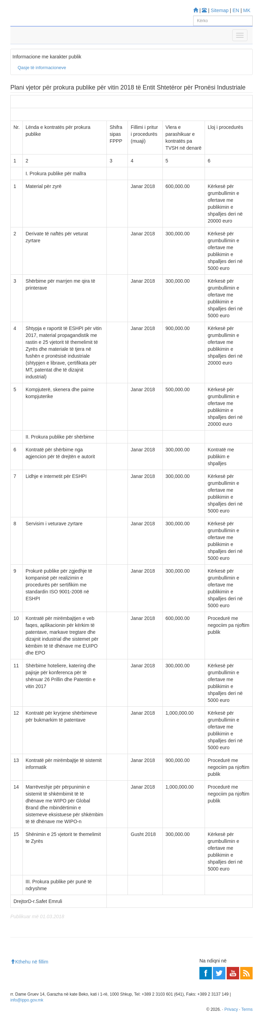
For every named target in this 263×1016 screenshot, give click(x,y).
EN (236, 10)
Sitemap (219, 10)
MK (247, 10)
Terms (247, 1009)
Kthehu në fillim (29, 962)
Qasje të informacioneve (42, 67)
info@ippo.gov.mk (26, 1000)
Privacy (231, 1009)
